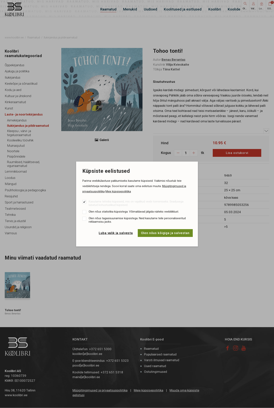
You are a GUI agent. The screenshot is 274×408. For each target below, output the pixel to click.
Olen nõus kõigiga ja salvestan (165, 233)
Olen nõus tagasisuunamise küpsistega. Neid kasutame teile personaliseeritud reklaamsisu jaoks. (137, 220)
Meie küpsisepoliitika (118, 191)
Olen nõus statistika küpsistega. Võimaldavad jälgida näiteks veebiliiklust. (134, 211)
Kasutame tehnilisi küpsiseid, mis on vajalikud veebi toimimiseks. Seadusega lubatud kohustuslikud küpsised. (136, 203)
